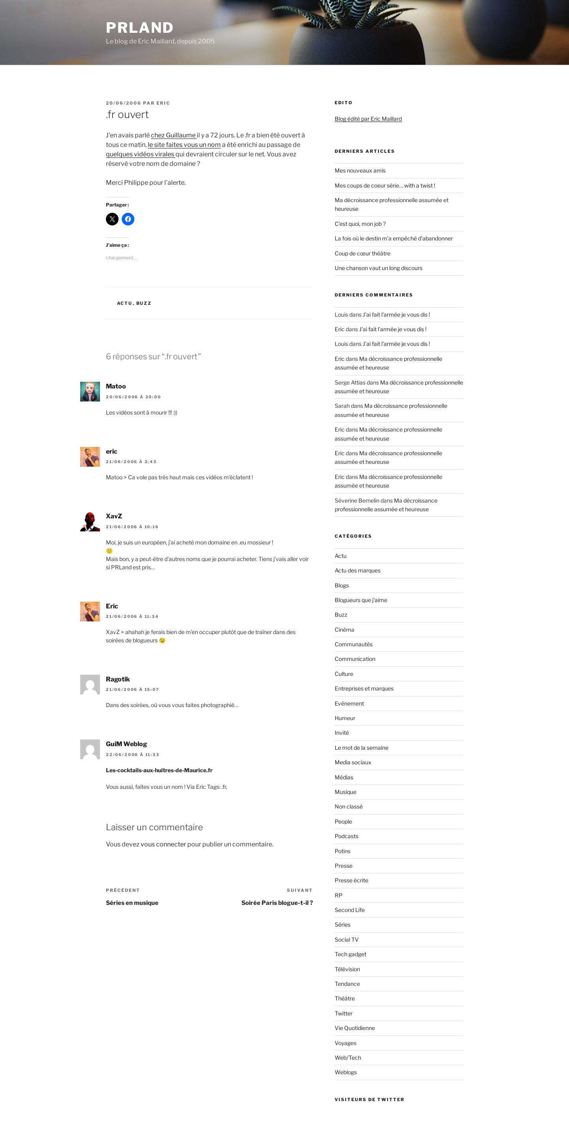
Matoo (116, 386)
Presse (343, 865)
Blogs (342, 585)
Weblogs (346, 1072)
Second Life (350, 909)
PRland (140, 27)
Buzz (144, 303)
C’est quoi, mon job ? (360, 223)
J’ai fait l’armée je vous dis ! (396, 314)
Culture (344, 673)
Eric (163, 103)
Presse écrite (351, 880)
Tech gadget (350, 954)
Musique (345, 791)
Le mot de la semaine (361, 747)
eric (111, 451)
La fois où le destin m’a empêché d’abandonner (394, 238)
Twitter (343, 1013)
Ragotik (118, 679)
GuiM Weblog (126, 744)
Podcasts (346, 836)
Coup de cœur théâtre (362, 253)
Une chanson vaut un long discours (378, 268)
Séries (342, 924)
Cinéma (344, 629)
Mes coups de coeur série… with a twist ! (385, 185)
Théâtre (345, 998)
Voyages (345, 1043)
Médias (344, 777)
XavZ (114, 516)
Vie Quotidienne (355, 1028)
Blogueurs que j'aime (361, 600)
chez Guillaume (174, 135)
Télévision (347, 969)
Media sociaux (353, 762)
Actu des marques (358, 570)
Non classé (349, 806)
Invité (342, 732)
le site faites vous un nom (184, 144)
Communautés (354, 644)
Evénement (349, 703)
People (343, 821)
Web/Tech (348, 1057)
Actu (125, 303)
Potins (342, 851)
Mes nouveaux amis (360, 170)
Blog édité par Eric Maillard (368, 118)
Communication (355, 658)
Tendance (347, 983)
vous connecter (163, 844)
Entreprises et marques (364, 688)
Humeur (345, 718)
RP (339, 895)
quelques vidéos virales (140, 154)
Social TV (347, 939)
